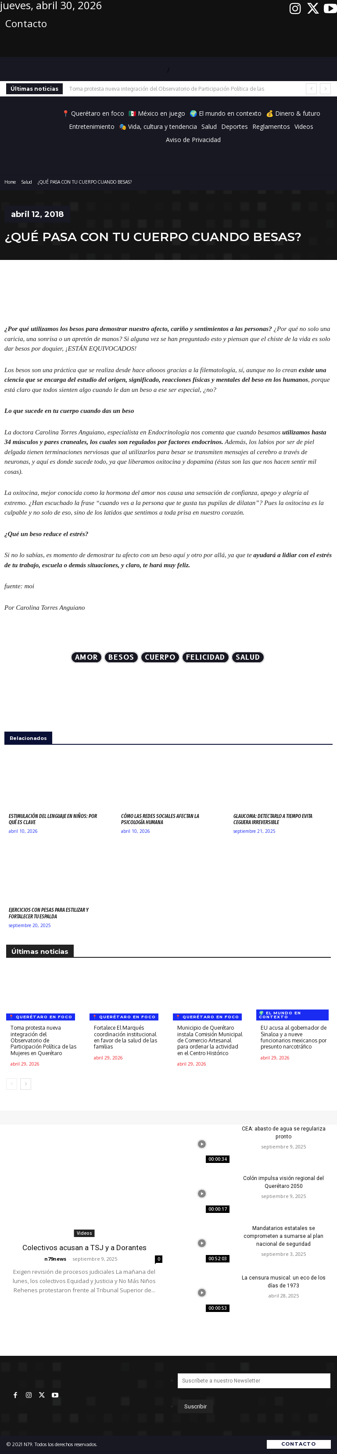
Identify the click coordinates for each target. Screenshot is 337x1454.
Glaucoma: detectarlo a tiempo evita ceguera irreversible (272, 819)
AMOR (86, 657)
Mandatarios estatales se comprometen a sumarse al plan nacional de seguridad (283, 1236)
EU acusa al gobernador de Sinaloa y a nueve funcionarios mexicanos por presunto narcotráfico (293, 1037)
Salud (27, 182)
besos (121, 657)
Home (10, 182)
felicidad (205, 657)
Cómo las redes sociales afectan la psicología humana (160, 819)
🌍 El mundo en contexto (280, 1014)
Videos (84, 1233)
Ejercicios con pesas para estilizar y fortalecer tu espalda (49, 913)
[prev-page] (11, 1084)
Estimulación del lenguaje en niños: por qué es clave (53, 819)
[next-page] (25, 1084)
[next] (325, 88)
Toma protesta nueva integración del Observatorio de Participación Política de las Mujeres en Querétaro (43, 1040)
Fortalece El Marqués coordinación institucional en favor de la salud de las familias (125, 1037)
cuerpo (160, 657)
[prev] (311, 88)
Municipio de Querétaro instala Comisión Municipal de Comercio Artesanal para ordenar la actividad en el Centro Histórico (209, 1040)
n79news (55, 1258)
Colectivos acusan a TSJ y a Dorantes (84, 1247)
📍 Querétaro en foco (40, 1016)
